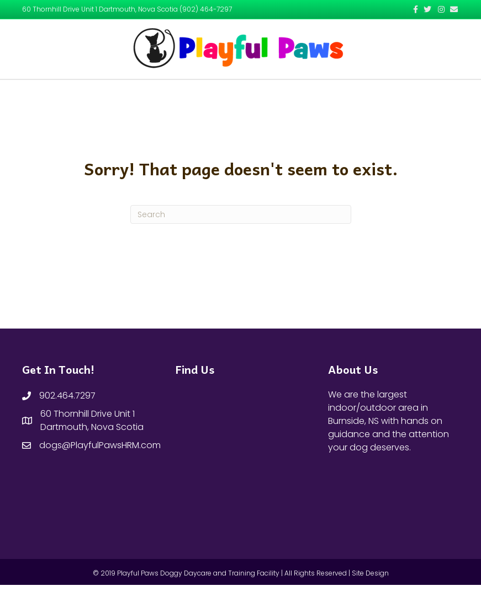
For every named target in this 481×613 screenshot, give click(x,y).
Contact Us (320, 93)
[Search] (240, 242)
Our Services (256, 93)
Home (153, 93)
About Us (195, 93)
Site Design (370, 601)
